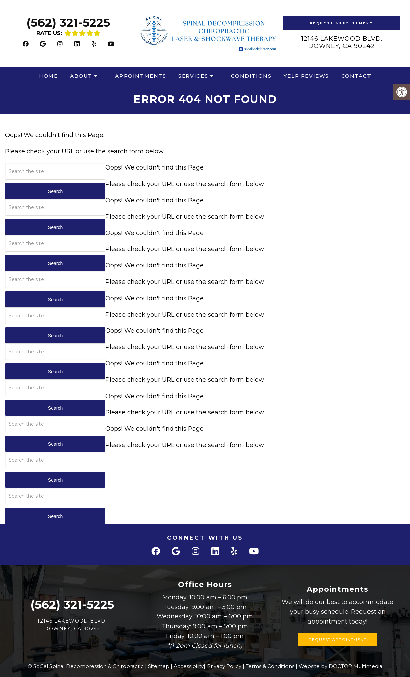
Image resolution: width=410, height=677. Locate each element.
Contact (356, 76)
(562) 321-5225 (68, 22)
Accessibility (189, 666)
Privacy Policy (224, 666)
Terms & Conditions (270, 666)
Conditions (251, 76)
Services (193, 76)
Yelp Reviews (306, 76)
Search (55, 191)
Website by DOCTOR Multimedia (340, 666)
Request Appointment (342, 23)
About (81, 76)
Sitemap (158, 666)
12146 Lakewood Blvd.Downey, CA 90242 (341, 42)
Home (48, 76)
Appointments (140, 76)
